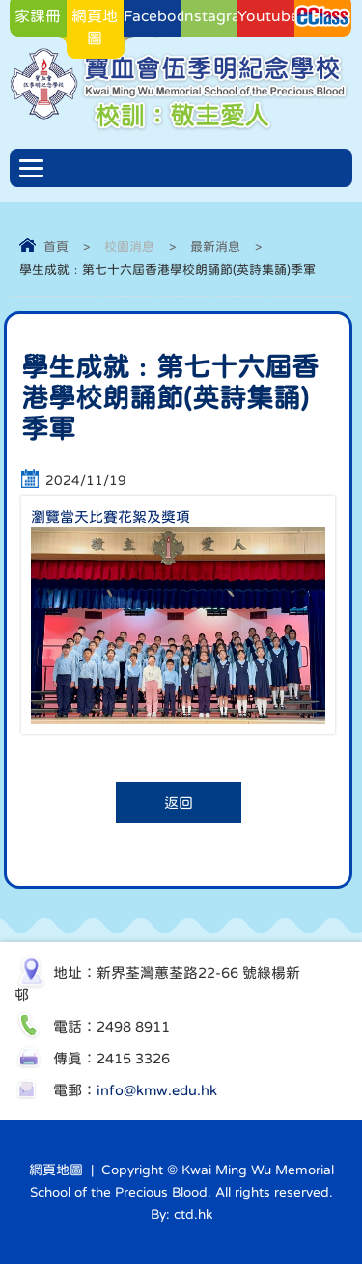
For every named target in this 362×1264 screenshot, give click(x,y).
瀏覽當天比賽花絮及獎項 (110, 516)
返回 (178, 802)
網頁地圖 (56, 1169)
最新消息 (215, 246)
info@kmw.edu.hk (157, 1090)
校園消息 (129, 246)
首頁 (56, 246)
